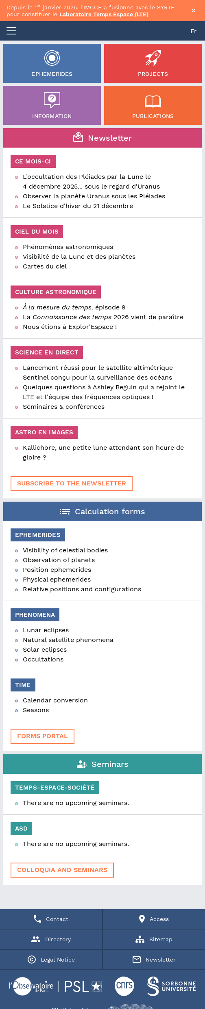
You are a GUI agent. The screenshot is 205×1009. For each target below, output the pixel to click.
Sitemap (153, 939)
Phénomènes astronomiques (68, 247)
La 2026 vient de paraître (103, 317)
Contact (51, 919)
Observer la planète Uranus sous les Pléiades (94, 196)
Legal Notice (51, 959)
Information (52, 105)
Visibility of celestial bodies (65, 550)
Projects (153, 63)
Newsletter (154, 959)
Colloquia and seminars (62, 870)
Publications (153, 105)
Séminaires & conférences (64, 406)
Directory (51, 939)
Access (154, 919)
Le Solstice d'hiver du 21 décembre (78, 206)
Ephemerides (51, 63)
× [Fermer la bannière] (193, 10)
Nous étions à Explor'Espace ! (70, 327)
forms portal (42, 736)
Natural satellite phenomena (68, 640)
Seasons (36, 710)
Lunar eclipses (46, 630)
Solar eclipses (45, 649)
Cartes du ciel (45, 266)
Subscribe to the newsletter (71, 483)
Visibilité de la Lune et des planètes (79, 256)
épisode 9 (74, 307)
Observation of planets (59, 560)
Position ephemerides (57, 569)
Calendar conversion (55, 700)
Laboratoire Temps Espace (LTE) (103, 14)
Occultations (43, 659)
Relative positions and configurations (82, 589)
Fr (193, 31)
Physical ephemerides (57, 579)
